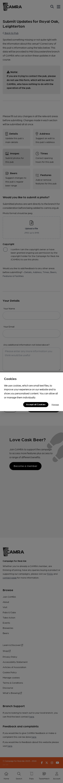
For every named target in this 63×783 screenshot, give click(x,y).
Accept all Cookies (36, 404)
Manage (55, 404)
